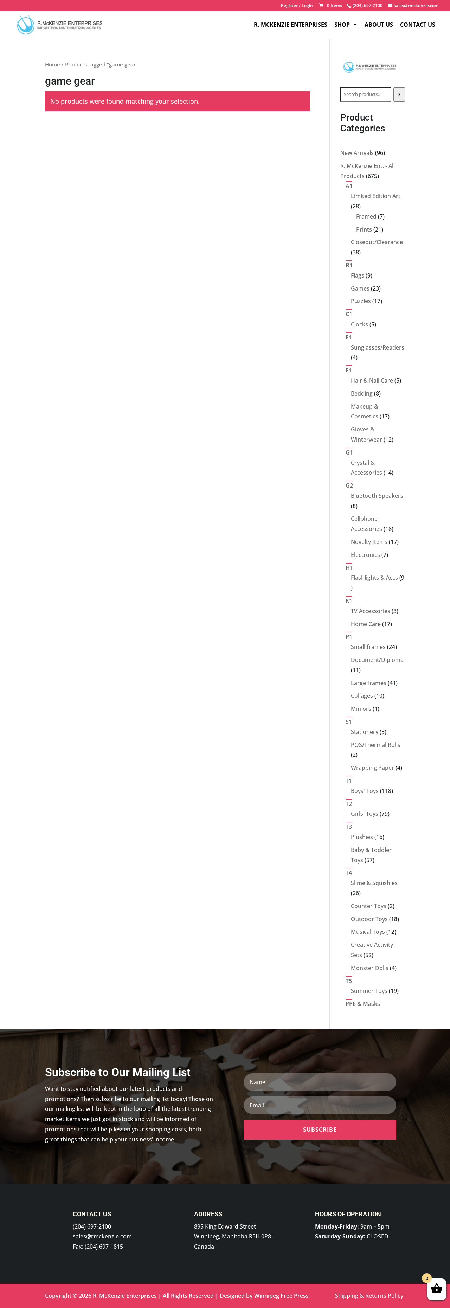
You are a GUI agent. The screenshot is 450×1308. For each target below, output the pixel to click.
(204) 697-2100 (92, 1226)
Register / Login (297, 6)
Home (52, 64)
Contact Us (417, 24)
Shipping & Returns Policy (369, 1296)
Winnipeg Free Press (281, 1296)
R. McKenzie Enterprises (290, 24)
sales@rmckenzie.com (102, 1236)
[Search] (399, 94)
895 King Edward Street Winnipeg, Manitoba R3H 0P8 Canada (232, 1237)
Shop (346, 25)
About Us (379, 24)
